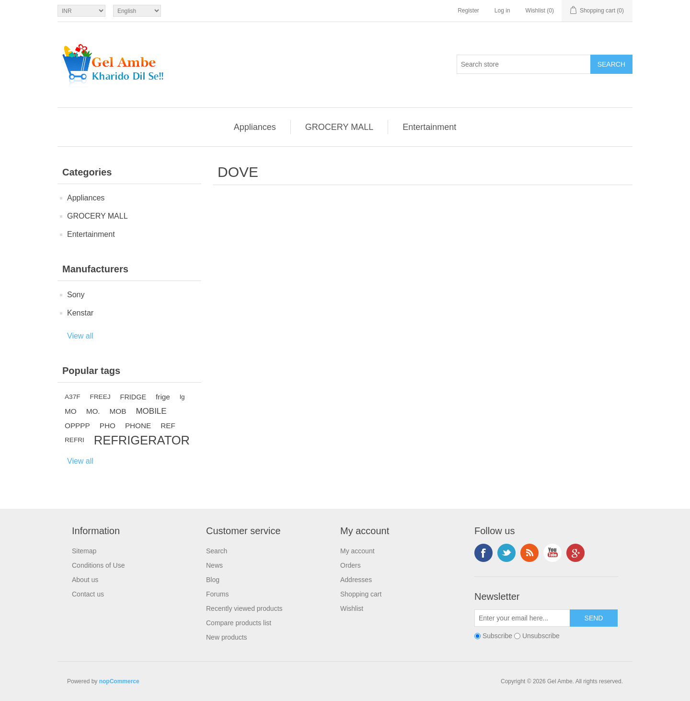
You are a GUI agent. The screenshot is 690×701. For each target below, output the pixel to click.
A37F (72, 396)
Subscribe (497, 636)
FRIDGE (133, 397)
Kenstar (80, 313)
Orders (350, 565)
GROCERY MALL (339, 127)
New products (226, 637)
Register (468, 10)
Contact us (88, 594)
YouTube (552, 553)
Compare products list (238, 623)
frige (163, 397)
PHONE (138, 425)
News (214, 565)
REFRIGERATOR (142, 440)
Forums (217, 594)
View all (80, 336)
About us (85, 580)
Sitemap (84, 551)
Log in (502, 10)
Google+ (575, 553)
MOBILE (151, 411)
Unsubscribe (541, 636)
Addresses (356, 580)
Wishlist (351, 608)
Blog (212, 580)
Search (216, 551)
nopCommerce (119, 681)
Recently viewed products (244, 608)
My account (357, 551)
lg (182, 396)
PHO (107, 425)
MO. (93, 411)
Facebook (483, 553)
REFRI (74, 440)
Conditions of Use (98, 565)
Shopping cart (360, 594)
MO (71, 411)
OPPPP (77, 425)
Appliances (255, 127)
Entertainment (429, 127)
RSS (529, 553)
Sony (75, 295)
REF (168, 425)
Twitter (506, 553)
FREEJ (100, 396)
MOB (118, 411)
